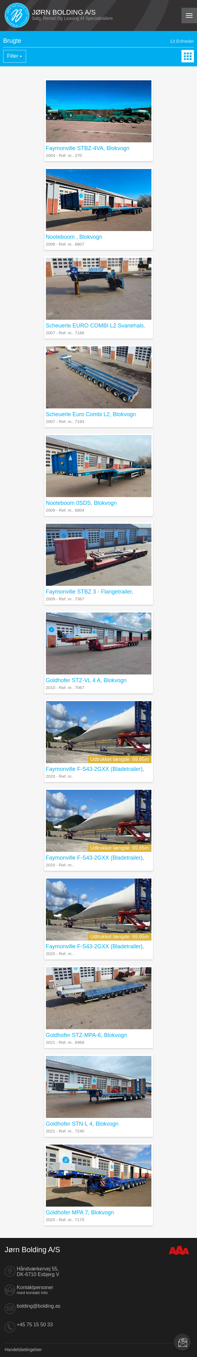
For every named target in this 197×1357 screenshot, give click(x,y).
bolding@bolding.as (38, 1306)
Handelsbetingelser (23, 1349)
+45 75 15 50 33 (35, 1324)
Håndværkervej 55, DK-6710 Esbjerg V (38, 1271)
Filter (14, 56)
